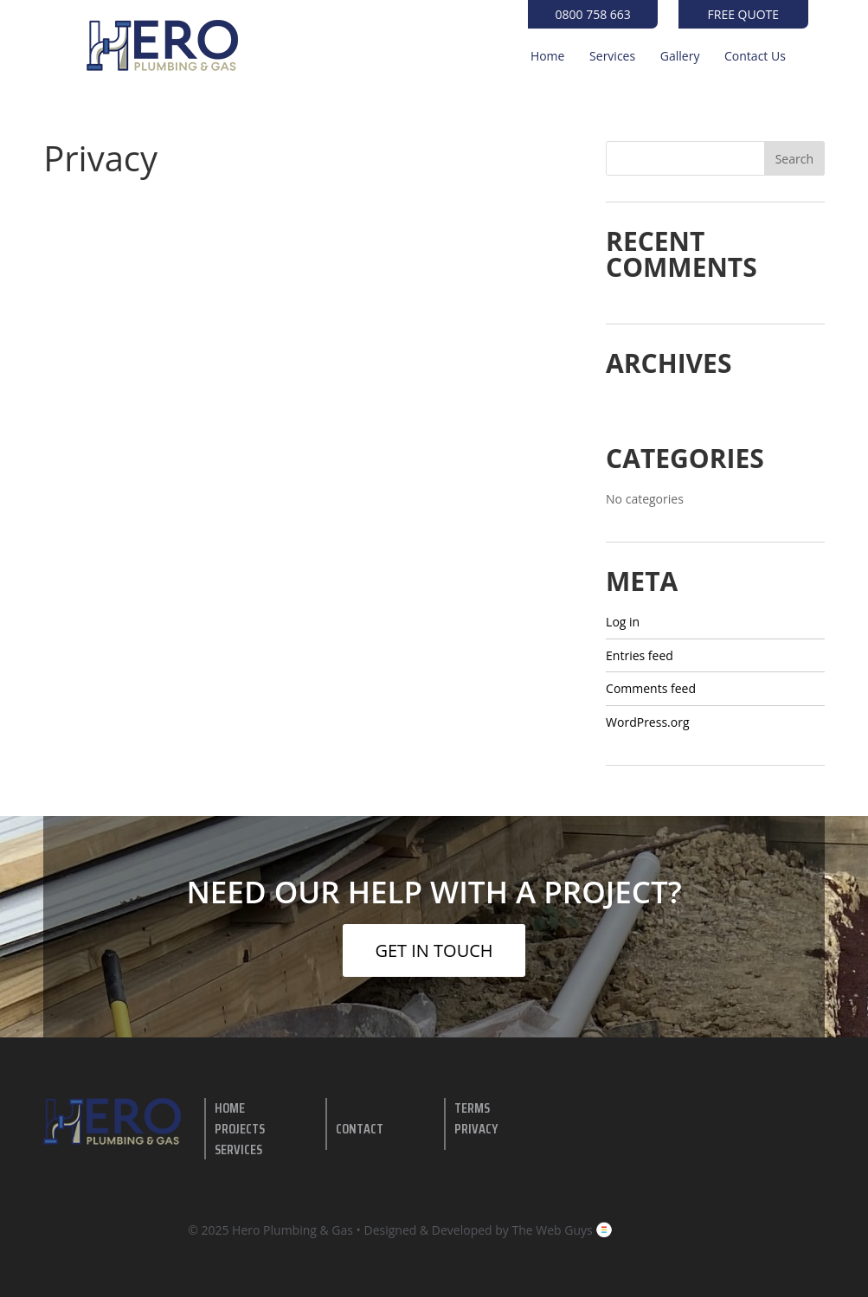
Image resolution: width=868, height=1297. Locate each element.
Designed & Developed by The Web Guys (489, 1230)
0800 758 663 (593, 14)
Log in (623, 621)
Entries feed (639, 655)
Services (612, 57)
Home (547, 57)
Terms (472, 1108)
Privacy (476, 1129)
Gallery (680, 57)
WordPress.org (647, 722)
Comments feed (651, 688)
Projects (240, 1129)
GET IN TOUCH (433, 950)
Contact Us (755, 57)
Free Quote (744, 14)
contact (359, 1129)
